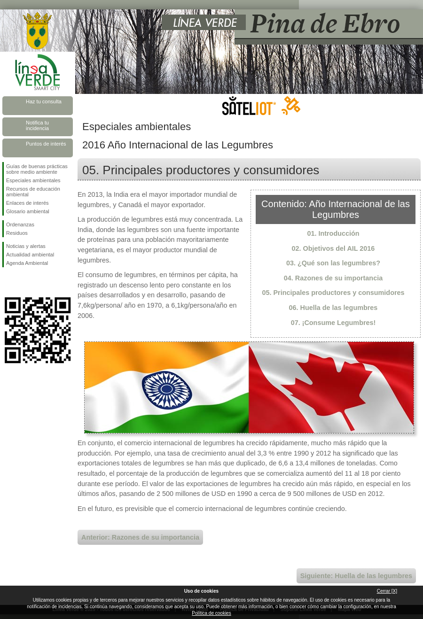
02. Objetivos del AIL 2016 (333, 248)
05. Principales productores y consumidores (333, 292)
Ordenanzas (20, 224)
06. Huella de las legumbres (333, 307)
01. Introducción (333, 233)
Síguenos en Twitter (23, 282)
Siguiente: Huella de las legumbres (356, 576)
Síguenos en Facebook (8, 282)
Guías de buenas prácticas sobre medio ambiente (37, 169)
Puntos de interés (46, 144)
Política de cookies (211, 613)
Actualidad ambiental (30, 254)
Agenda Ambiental (27, 263)
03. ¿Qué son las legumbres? (333, 263)
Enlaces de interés (27, 203)
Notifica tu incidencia (37, 125)
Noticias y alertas (26, 246)
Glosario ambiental (27, 211)
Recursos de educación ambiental (33, 191)
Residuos (17, 233)
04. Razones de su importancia (333, 278)
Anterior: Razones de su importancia (140, 537)
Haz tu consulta (44, 101)
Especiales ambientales (33, 180)
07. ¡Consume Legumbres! (333, 322)
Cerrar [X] (387, 591)
